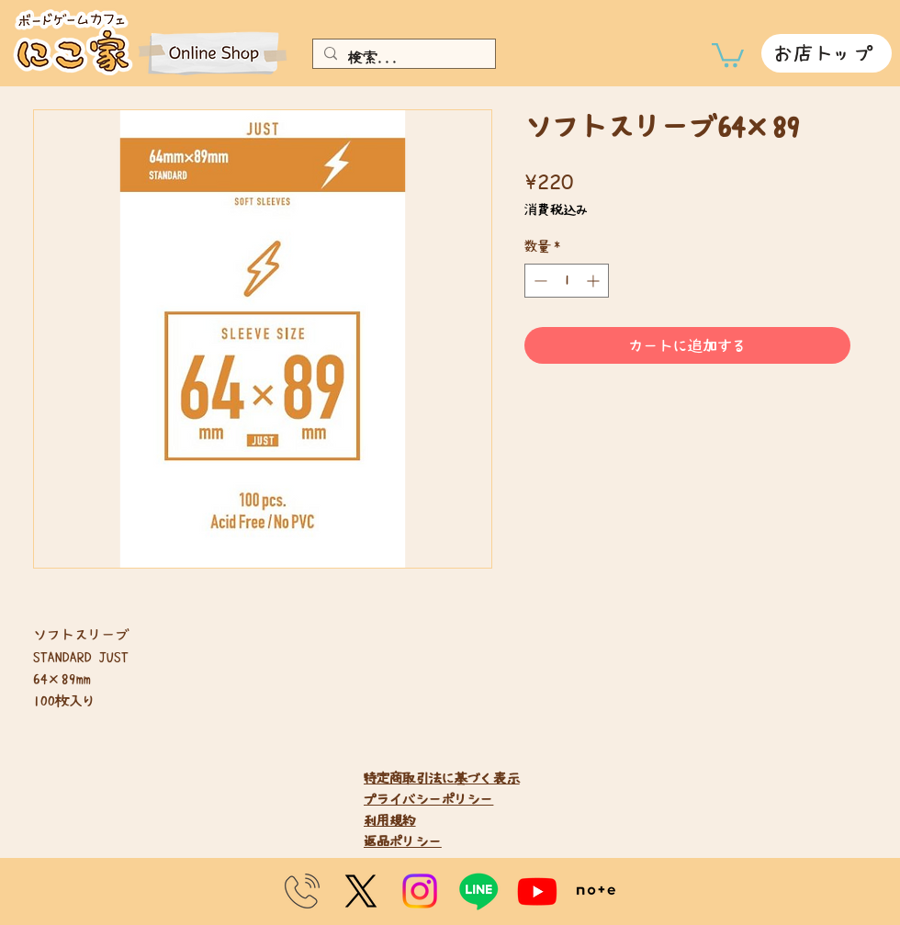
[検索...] (402, 56)
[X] (361, 891)
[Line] (478, 891)
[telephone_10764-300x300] (302, 891)
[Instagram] (420, 891)
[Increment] (594, 281)
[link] (728, 53)
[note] (596, 891)
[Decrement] (538, 281)
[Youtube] (537, 891)
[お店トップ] (826, 53)
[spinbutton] (566, 281)
